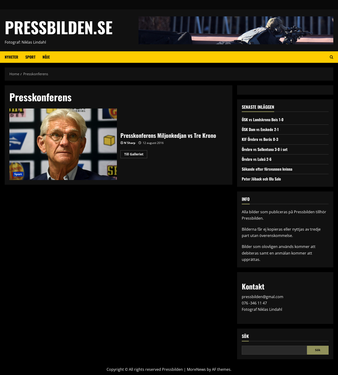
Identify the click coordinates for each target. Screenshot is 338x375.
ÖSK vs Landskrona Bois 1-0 (263, 119)
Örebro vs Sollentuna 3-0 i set (265, 149)
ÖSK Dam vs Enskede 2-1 (260, 129)
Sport (30, 57)
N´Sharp (129, 143)
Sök (245, 336)
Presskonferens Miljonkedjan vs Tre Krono (63, 144)
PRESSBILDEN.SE (58, 27)
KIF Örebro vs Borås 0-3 (260, 139)
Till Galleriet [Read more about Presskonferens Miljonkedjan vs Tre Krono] (135, 155)
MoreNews (196, 369)
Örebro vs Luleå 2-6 (257, 159)
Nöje (46, 57)
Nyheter (11, 57)
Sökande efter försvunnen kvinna (267, 169)
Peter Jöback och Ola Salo (261, 179)
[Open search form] (331, 57)
